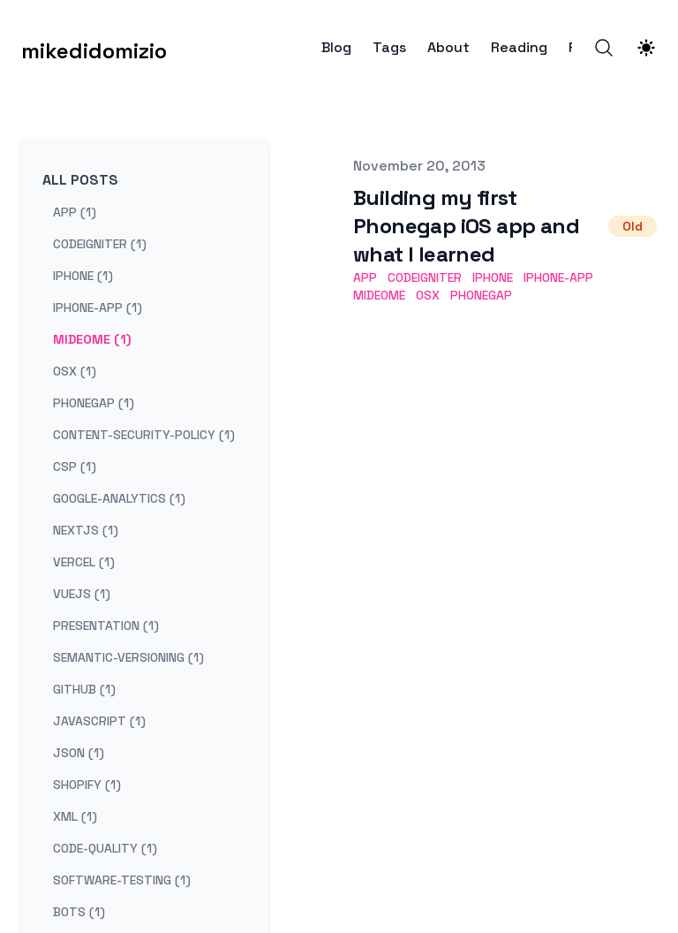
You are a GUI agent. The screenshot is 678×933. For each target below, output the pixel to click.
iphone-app (558, 277)
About (448, 48)
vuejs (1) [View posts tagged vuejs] (81, 594)
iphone (492, 277)
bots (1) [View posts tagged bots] (79, 912)
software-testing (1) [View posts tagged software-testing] (122, 880)
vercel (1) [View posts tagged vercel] (84, 562)
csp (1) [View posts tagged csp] (74, 466)
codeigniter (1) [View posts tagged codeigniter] (100, 244)
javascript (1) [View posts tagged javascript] (99, 721)
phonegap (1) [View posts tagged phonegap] (93, 403)
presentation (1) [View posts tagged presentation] (106, 625)
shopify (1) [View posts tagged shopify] (87, 785)
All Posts (80, 180)
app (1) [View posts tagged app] (74, 212)
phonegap (481, 295)
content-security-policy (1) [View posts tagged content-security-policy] (144, 435)
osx (428, 295)
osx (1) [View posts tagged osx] (74, 371)
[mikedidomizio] (94, 47)
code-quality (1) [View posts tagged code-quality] (105, 848)
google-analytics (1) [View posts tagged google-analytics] (119, 498)
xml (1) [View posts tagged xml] (75, 816)
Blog (336, 48)
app (365, 277)
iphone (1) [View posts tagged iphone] (83, 276)
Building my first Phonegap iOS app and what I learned (466, 226)
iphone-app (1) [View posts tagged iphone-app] (97, 307)
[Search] (603, 47)
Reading (519, 48)
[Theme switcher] (646, 47)
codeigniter (425, 277)
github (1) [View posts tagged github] (84, 689)
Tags (389, 48)
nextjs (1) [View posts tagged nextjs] (85, 530)
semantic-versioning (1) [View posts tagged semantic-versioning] (128, 657)
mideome (379, 295)
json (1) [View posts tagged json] (78, 753)
